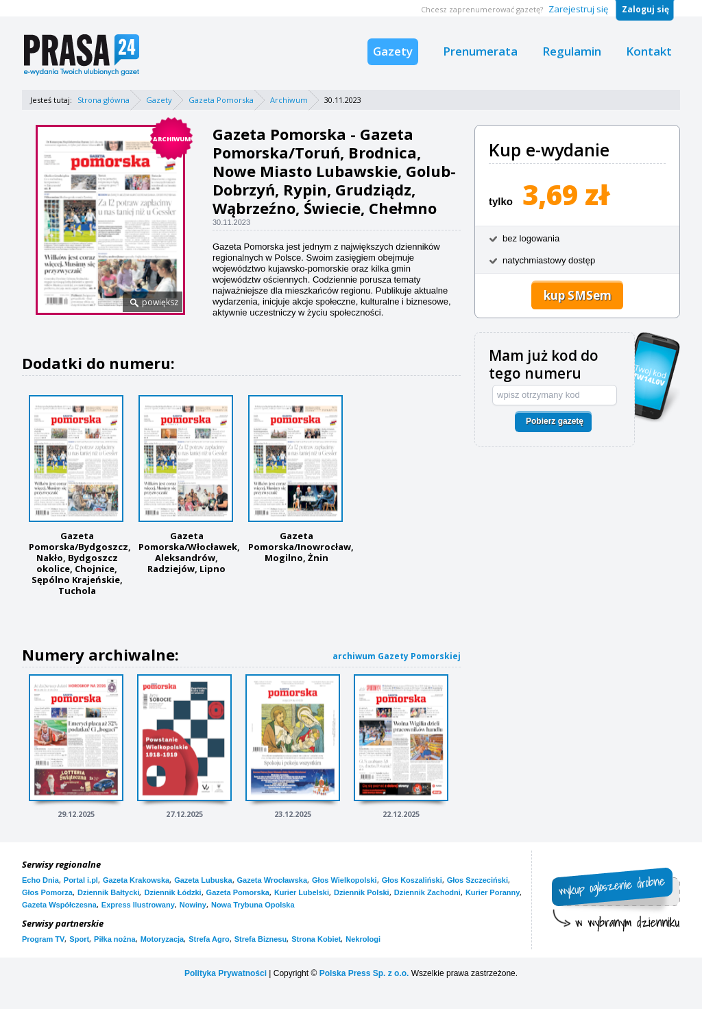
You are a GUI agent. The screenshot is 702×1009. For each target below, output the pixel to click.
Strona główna (103, 100)
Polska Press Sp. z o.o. (364, 973)
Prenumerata (480, 51)
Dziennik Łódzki (172, 892)
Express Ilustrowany (138, 905)
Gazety (393, 51)
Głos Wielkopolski (344, 880)
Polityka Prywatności (225, 973)
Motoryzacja (162, 939)
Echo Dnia (40, 880)
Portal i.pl (81, 880)
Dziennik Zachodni (427, 892)
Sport (79, 939)
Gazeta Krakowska (136, 880)
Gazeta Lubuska (203, 880)
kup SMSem (578, 295)
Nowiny (193, 905)
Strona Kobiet (316, 939)
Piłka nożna (115, 939)
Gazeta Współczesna (59, 905)
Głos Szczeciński (477, 880)
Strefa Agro (209, 939)
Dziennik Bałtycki (108, 892)
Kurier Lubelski (301, 892)
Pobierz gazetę (554, 421)
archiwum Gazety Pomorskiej (396, 656)
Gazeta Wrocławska (272, 880)
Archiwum (289, 100)
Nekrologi (363, 939)
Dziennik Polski (361, 892)
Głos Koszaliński (412, 880)
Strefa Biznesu (260, 939)
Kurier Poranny (492, 892)
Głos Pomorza (47, 892)
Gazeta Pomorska (221, 100)
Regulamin (571, 51)
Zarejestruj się (578, 9)
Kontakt (649, 51)
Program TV (43, 939)
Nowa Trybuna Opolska (253, 905)
